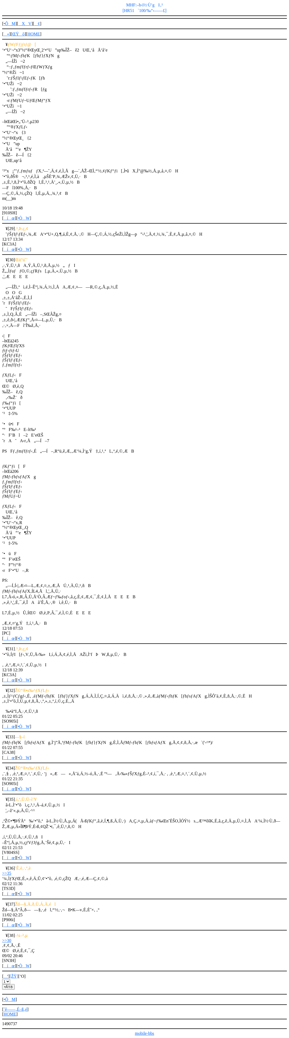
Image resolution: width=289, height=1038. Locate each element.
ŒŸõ (18, 34)
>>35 (6, 873)
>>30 (6, 940)
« (6, 34)
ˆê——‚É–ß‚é (15, 1009)
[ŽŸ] (14, 976)
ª (5, 976)
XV (24, 23)
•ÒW (24, 218)
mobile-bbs (144, 1033)
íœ (9, 218)
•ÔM (9, 23)
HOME (33, 34)
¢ (37, 23)
